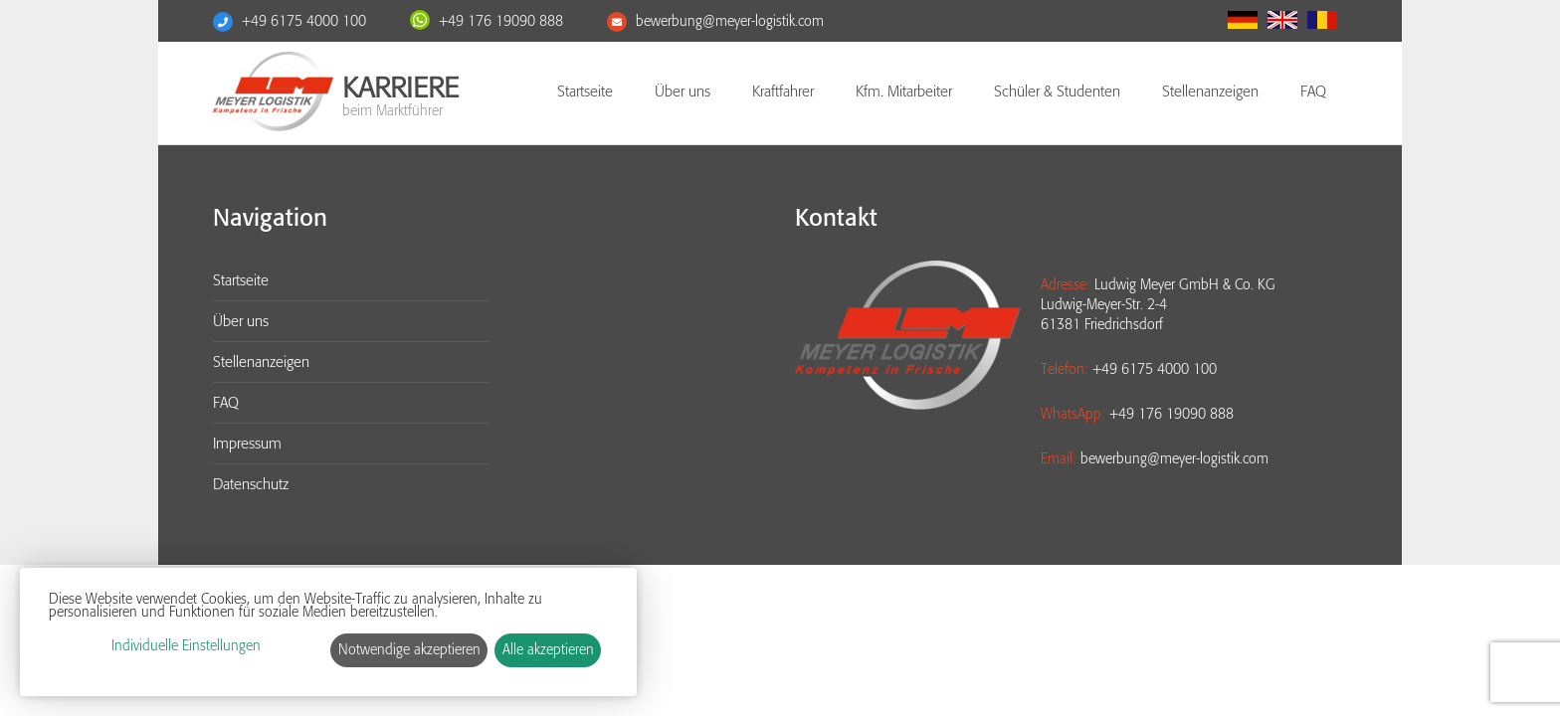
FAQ (1313, 91)
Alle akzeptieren (548, 649)
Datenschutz (251, 484)
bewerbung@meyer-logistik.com (730, 21)
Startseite (585, 91)
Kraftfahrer (783, 91)
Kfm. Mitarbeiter (904, 91)
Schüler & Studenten (1057, 91)
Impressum (247, 443)
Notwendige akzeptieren (409, 649)
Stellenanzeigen (1210, 91)
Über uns (682, 91)
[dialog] (328, 632)
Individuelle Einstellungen (186, 645)
